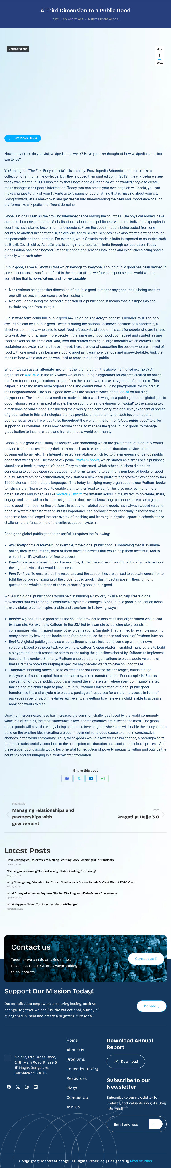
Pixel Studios (141, 1161)
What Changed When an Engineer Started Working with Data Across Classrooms (62, 893)
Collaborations (18, 49)
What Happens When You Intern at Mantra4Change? (42, 904)
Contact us (146, 959)
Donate (151, 1006)
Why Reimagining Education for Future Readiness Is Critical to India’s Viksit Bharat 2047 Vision (71, 882)
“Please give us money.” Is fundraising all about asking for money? (51, 871)
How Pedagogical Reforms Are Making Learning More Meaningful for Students (60, 860)
